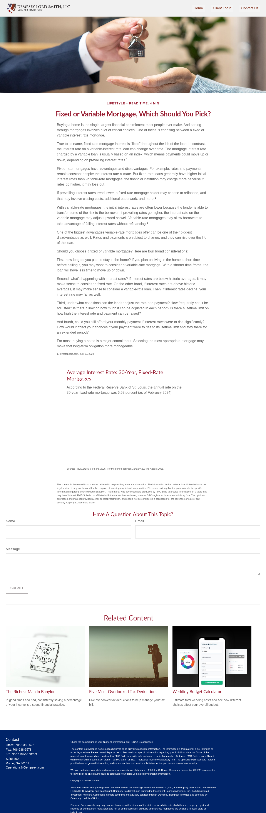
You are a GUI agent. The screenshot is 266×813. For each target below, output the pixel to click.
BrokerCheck (146, 742)
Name (10, 521)
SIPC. (81, 791)
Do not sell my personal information (151, 773)
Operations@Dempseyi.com (25, 767)
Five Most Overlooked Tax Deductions (123, 691)
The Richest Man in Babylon (31, 691)
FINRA (74, 791)
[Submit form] (17, 588)
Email (139, 521)
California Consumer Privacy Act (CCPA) (179, 770)
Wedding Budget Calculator (196, 691)
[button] (198, 8)
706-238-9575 (24, 745)
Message (13, 549)
